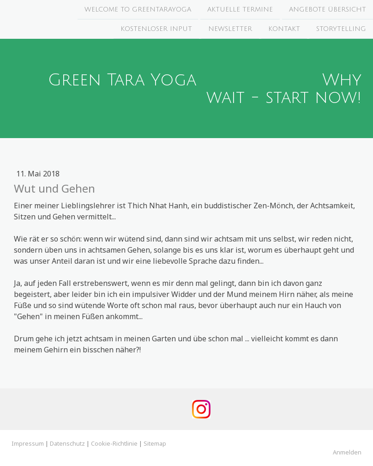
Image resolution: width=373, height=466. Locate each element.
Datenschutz (67, 443)
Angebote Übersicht (327, 9)
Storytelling (341, 29)
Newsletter (230, 29)
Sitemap (155, 443)
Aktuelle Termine (240, 9)
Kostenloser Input (156, 29)
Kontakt (284, 29)
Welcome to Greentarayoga (137, 9)
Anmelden (347, 452)
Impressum (28, 443)
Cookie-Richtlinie (114, 443)
